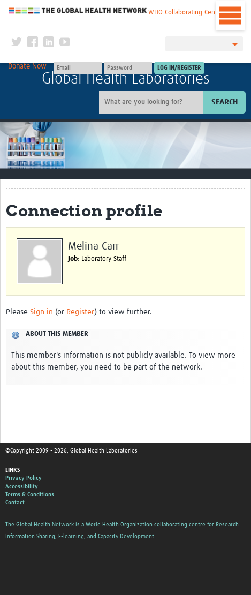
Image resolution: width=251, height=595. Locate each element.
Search (224, 102)
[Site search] (152, 102)
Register (80, 312)
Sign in (41, 312)
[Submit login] (179, 68)
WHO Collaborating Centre (185, 12)
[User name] (78, 68)
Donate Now (27, 66)
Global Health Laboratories (126, 79)
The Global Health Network (78, 10)
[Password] (128, 68)
